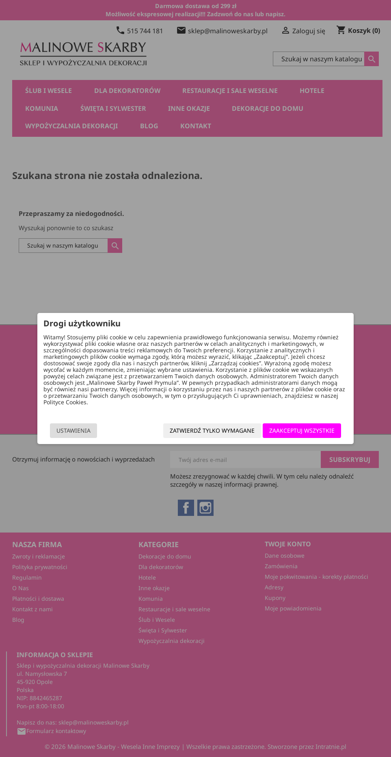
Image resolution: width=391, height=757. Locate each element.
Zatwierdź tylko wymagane (210, 430)
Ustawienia (75, 430)
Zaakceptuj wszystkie (300, 430)
